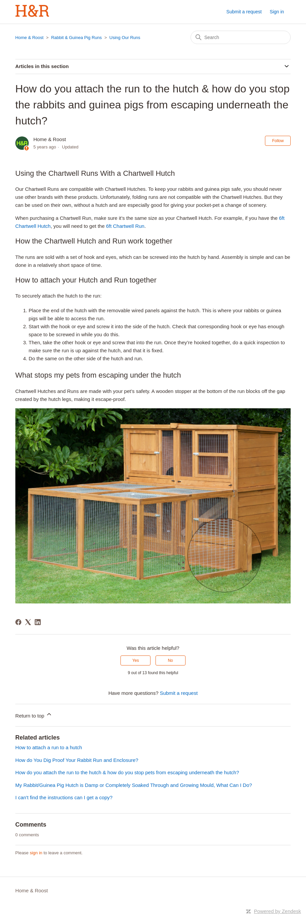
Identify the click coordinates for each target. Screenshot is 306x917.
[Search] (241, 37)
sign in (36, 852)
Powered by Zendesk (277, 911)
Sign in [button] (277, 11)
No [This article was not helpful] (170, 660)
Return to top (33, 715)
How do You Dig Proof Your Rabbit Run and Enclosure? (76, 760)
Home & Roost (29, 37)
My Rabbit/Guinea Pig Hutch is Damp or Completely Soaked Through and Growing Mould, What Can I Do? (133, 785)
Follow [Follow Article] (278, 140)
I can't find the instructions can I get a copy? (63, 797)
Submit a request (244, 11)
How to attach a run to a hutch (48, 747)
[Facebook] (18, 622)
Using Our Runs (124, 37)
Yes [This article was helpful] (135, 660)
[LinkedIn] (38, 622)
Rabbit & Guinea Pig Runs (76, 37)
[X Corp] (28, 622)
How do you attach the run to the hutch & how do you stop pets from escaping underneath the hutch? (127, 772)
